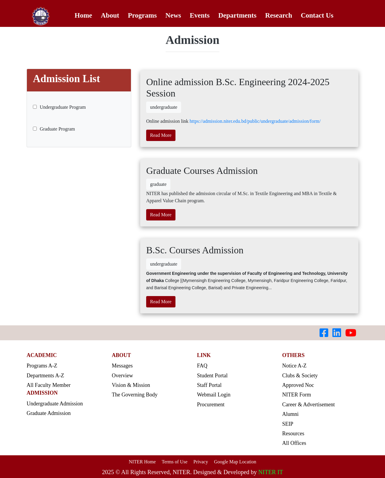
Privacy (200, 461)
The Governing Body (135, 395)
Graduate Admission (49, 413)
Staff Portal (209, 385)
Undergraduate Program (59, 107)
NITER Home (142, 461)
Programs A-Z (42, 366)
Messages (122, 366)
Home (83, 15)
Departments (237, 15)
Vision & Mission (131, 385)
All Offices (294, 443)
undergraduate (163, 107)
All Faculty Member (49, 385)
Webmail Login (213, 395)
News (173, 15)
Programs (142, 15)
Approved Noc (298, 385)
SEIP (287, 424)
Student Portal (212, 376)
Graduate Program (54, 128)
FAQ (202, 366)
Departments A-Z (45, 376)
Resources (293, 433)
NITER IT (270, 472)
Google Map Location (235, 461)
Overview (122, 376)
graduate (158, 184)
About (110, 15)
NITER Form (296, 395)
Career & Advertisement (308, 404)
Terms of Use (174, 461)
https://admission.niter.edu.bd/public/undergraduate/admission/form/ (255, 121)
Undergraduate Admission (55, 404)
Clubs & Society (300, 376)
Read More (161, 135)
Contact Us (317, 15)
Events (200, 15)
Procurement (210, 404)
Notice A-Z (294, 366)
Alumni (290, 414)
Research (278, 15)
